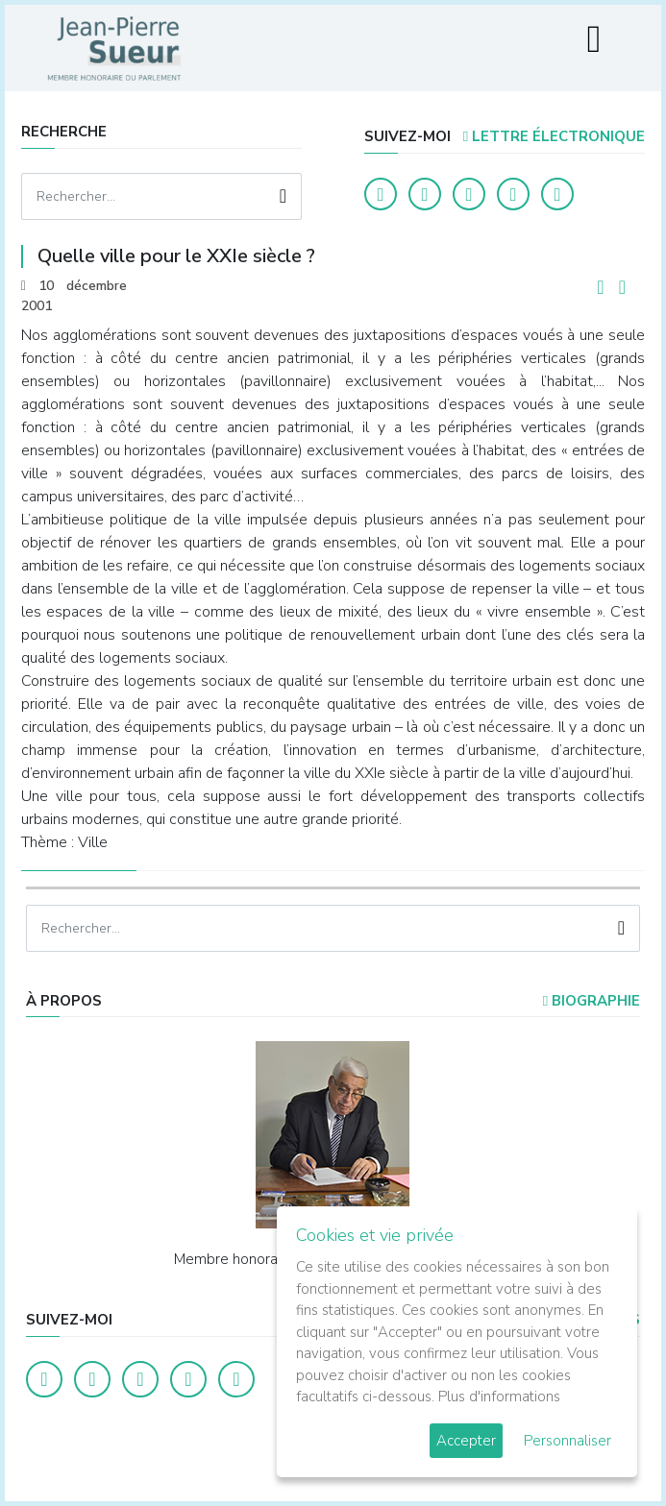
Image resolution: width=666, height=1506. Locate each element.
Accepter (466, 1440)
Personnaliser (567, 1440)
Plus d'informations (499, 1396)
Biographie (591, 1000)
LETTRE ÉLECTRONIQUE (554, 136)
